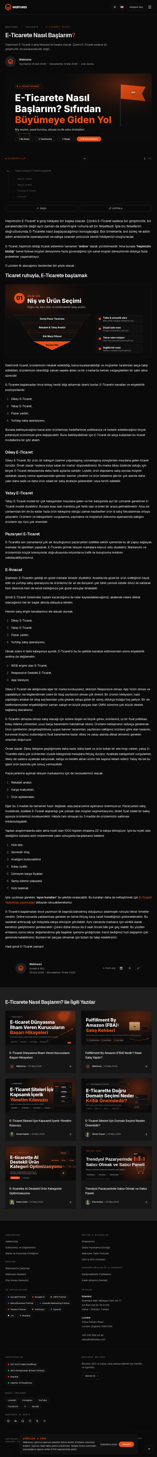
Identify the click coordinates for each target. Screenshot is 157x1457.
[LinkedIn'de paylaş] (121, 968)
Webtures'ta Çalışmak (17, 1268)
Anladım (126, 1444)
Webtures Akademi (15, 1274)
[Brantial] (24, 1315)
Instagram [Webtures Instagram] (27, 1400)
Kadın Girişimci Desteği (94, 1280)
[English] (122, 7)
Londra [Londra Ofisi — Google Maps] (86, 1317)
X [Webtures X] (25, 1406)
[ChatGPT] (8, 1421)
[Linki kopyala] (138, 968)
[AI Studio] (23, 1421)
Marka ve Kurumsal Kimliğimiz (22, 1253)
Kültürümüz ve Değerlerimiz (20, 1247)
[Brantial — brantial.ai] (12, 1376)
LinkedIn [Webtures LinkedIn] (12, 1400)
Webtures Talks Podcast (95, 1253)
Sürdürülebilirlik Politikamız (96, 1274)
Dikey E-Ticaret (24, 179)
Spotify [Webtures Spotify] (35, 1406)
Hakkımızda (11, 1241)
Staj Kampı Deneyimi (16, 1280)
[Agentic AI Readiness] (19, 1382)
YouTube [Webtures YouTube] (43, 1400)
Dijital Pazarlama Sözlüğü (96, 1247)
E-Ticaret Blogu (58, 27)
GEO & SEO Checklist (93, 1259)
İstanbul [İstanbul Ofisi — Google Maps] (86, 1296)
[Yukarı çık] (149, 1449)
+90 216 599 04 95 (93, 1335)
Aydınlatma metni (108, 1444)
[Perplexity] (30, 1421)
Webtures (11, 27)
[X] (37, 1421)
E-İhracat (21, 196)
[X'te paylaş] (129, 968)
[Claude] (16, 1421)
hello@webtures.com (93, 1339)
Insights (32, 27)
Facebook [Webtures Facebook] (13, 1406)
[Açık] (115, 7)
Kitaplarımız (88, 1241)
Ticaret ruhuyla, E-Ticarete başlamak (32, 170)
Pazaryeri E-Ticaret (26, 190)
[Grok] (44, 1421)
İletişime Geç (136, 7)
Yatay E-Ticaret (24, 185)
